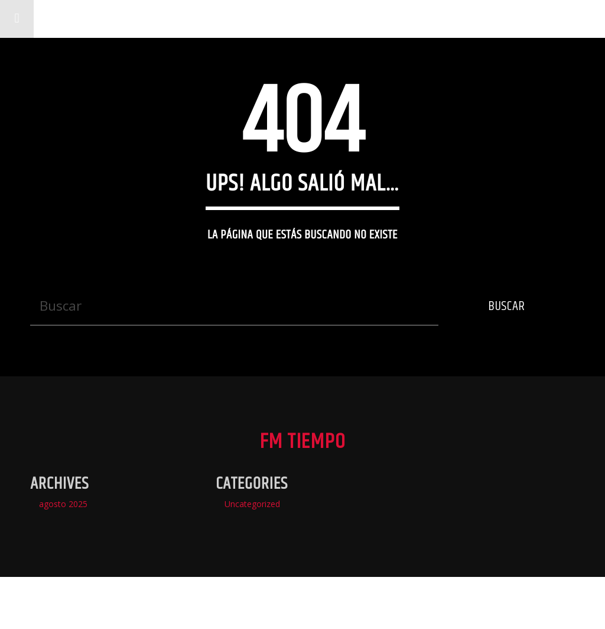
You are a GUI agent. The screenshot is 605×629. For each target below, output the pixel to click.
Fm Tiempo (85, 19)
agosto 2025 (63, 503)
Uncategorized (252, 503)
